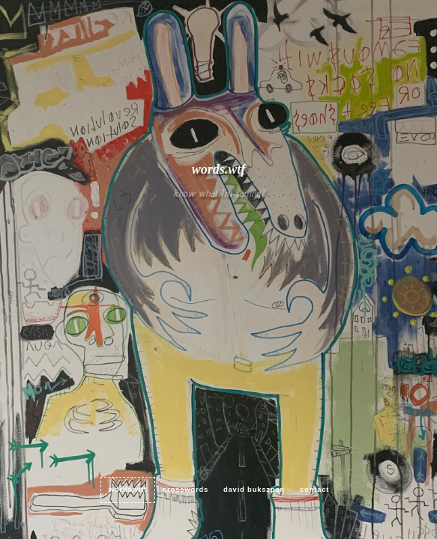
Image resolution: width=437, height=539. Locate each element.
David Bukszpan (254, 489)
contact (314, 489)
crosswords (185, 489)
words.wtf (128, 489)
